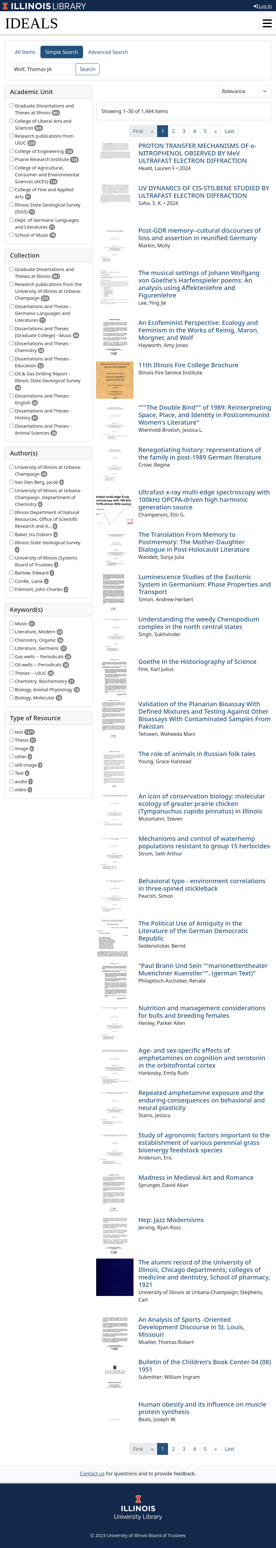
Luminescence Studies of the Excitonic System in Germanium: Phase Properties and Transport (204, 584)
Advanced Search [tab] (108, 52)
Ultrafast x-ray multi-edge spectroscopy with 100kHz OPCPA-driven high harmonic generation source (204, 499)
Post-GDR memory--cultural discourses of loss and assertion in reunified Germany (199, 234)
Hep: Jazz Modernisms (171, 1220)
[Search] (43, 69)
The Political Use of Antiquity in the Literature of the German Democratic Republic (193, 930)
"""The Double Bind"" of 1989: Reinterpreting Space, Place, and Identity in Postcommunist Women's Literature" (204, 414)
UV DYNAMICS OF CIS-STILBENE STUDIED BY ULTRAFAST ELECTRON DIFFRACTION (203, 192)
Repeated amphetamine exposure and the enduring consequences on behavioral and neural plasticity (201, 1100)
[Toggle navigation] (267, 23)
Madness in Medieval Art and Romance (196, 1177)
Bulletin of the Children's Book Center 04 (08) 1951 (204, 1366)
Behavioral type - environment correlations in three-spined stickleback (202, 885)
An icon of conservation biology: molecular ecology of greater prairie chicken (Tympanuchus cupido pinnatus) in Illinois (201, 803)
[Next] (215, 131)
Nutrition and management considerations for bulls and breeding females (202, 1012)
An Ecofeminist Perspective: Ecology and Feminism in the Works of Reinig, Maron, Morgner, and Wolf (198, 330)
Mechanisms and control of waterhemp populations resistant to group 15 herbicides (204, 842)
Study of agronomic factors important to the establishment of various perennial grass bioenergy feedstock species (204, 1142)
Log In (263, 6)
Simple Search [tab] (61, 52)
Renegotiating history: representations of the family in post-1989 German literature (199, 453)
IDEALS (31, 23)
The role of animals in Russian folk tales (197, 754)
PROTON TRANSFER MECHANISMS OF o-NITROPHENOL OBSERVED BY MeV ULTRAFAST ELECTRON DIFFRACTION (197, 153)
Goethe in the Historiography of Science (197, 661)
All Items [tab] (25, 52)
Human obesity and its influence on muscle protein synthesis (202, 1408)
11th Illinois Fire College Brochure (188, 365)
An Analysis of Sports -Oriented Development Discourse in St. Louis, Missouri (191, 1327)
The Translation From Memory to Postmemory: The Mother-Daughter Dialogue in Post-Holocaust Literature (194, 542)
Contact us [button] (92, 1473)
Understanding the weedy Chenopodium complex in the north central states (198, 623)
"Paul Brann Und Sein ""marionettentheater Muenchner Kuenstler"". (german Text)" (203, 969)
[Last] (229, 131)
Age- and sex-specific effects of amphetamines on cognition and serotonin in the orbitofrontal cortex (201, 1057)
